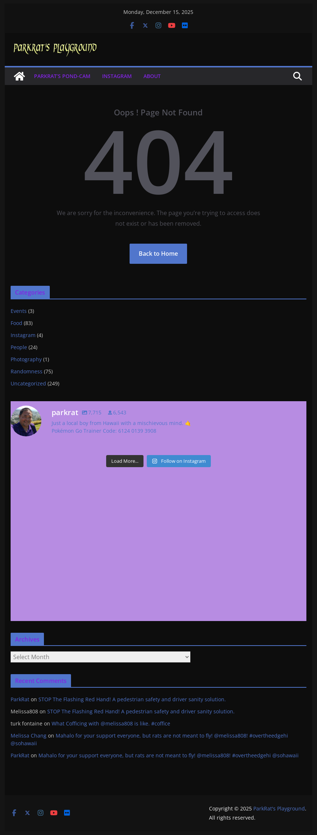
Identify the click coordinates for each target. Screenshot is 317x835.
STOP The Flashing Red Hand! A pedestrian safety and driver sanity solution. (132, 699)
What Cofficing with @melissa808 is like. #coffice (111, 723)
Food (16, 322)
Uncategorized (28, 383)
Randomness (26, 371)
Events (19, 310)
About (152, 76)
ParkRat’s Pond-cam (62, 76)
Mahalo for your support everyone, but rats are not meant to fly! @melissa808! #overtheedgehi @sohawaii (168, 755)
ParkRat (20, 699)
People (19, 347)
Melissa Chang (28, 735)
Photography (26, 359)
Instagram (117, 76)
